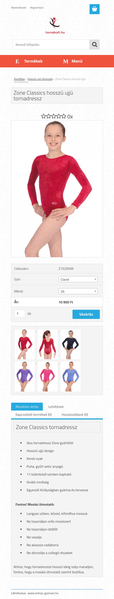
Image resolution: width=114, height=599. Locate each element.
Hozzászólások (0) (75, 414)
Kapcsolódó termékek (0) (34, 414)
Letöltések (56, 406)
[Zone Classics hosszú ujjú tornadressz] (57, 122)
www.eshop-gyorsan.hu (43, 593)
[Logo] (54, 25)
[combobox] (78, 279)
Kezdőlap (19, 79)
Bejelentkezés (18, 7)
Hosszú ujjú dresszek (40, 79)
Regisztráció (36, 7)
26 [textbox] (62, 291)
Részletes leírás (27, 406)
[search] (95, 44)
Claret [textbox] (64, 279)
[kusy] (19, 313)
